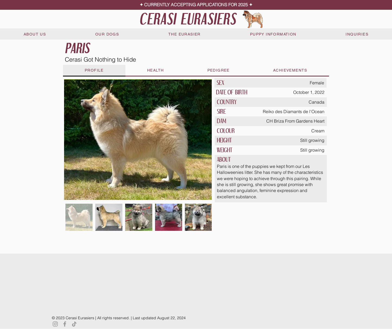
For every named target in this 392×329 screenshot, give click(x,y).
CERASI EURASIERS (187, 19)
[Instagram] (55, 324)
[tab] (94, 70)
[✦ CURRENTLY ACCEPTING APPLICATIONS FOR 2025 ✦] (196, 4)
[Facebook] (64, 324)
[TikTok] (74, 324)
